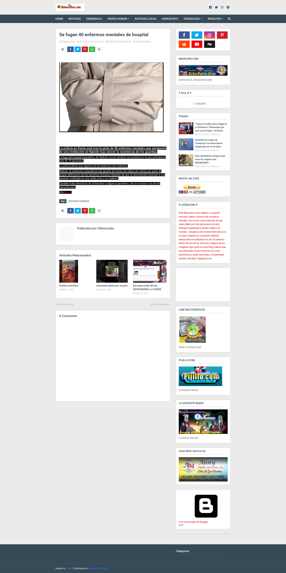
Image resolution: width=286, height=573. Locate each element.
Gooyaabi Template (97, 568)
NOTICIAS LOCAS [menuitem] (145, 18)
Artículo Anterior (65, 304)
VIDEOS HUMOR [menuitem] (117, 18)
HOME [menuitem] (59, 18)
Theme (69, 568)
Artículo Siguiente (159, 304)
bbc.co (68, 192)
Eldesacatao (68, 41)
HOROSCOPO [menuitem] (170, 18)
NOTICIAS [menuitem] (75, 18)
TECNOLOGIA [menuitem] (191, 18)
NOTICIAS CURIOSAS (120, 41)
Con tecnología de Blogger (206, 520)
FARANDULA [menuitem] (94, 18)
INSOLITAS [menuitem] (214, 18)
